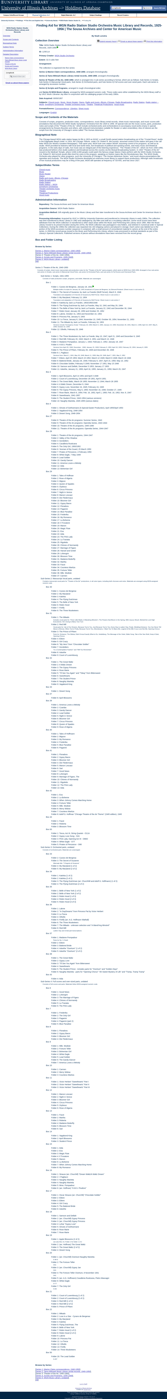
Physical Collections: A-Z (40, 15)
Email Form (87, 1389)
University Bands (52, 20)
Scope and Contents (11, 39)
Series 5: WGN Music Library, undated (52, 259)
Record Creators (123, 15)
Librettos (73, 108)
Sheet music (84, 108)
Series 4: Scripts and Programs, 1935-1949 (54, 257)
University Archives (7, 20)
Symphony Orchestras (54, 104)
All (37, 261)
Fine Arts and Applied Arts (35, 20)
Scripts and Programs (12, 66)
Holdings (20, 20)
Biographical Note (10, 43)
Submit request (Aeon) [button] (107, 41)
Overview (6, 36)
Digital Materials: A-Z (68, 15)
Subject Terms (8, 47)
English (53, 112)
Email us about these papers (17, 83)
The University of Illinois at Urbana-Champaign (88, 1398)
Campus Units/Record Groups (13, 15)
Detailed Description (10, 54)
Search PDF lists (159, 8)
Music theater (72, 102)
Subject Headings (96, 15)
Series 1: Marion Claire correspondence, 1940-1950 (58, 251)
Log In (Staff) (83, 1384)
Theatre (89, 104)
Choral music (53, 102)
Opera (81, 102)
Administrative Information (13, 51)
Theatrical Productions (103, 104)
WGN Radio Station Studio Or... (70, 20)
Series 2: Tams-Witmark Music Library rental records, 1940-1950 (63, 253)
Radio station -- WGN (48, 184)
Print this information (153, 41)
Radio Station (139, 102)
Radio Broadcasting (123, 102)
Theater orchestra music (75, 104)
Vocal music (119, 104)
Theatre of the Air (10, 64)
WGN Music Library (11, 68)
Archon (81, 1397)
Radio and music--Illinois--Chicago (99, 102)
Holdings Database (82, 7)
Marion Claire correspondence (14, 58)
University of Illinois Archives (29, 7)
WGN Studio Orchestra (64, 56)
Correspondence (62, 108)
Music (63, 102)
